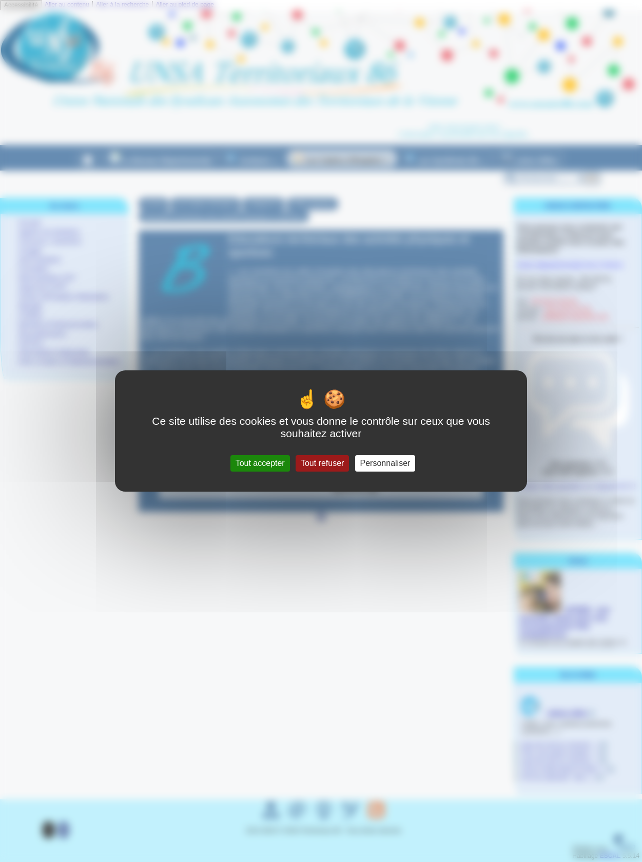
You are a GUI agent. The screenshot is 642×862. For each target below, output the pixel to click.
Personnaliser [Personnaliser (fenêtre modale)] (385, 463)
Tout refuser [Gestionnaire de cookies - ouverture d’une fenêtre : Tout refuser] (322, 463)
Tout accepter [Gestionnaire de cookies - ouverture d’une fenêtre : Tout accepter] (260, 463)
